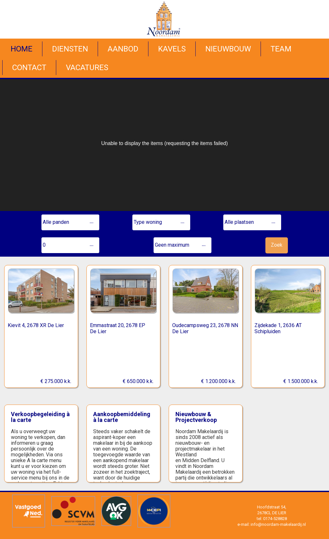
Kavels (172, 48)
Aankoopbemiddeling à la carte (121, 417)
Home (21, 48)
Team (281, 48)
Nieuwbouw (228, 48)
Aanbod (123, 48)
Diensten (70, 48)
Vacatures (87, 67)
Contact (29, 67)
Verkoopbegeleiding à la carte (40, 417)
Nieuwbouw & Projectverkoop (196, 417)
